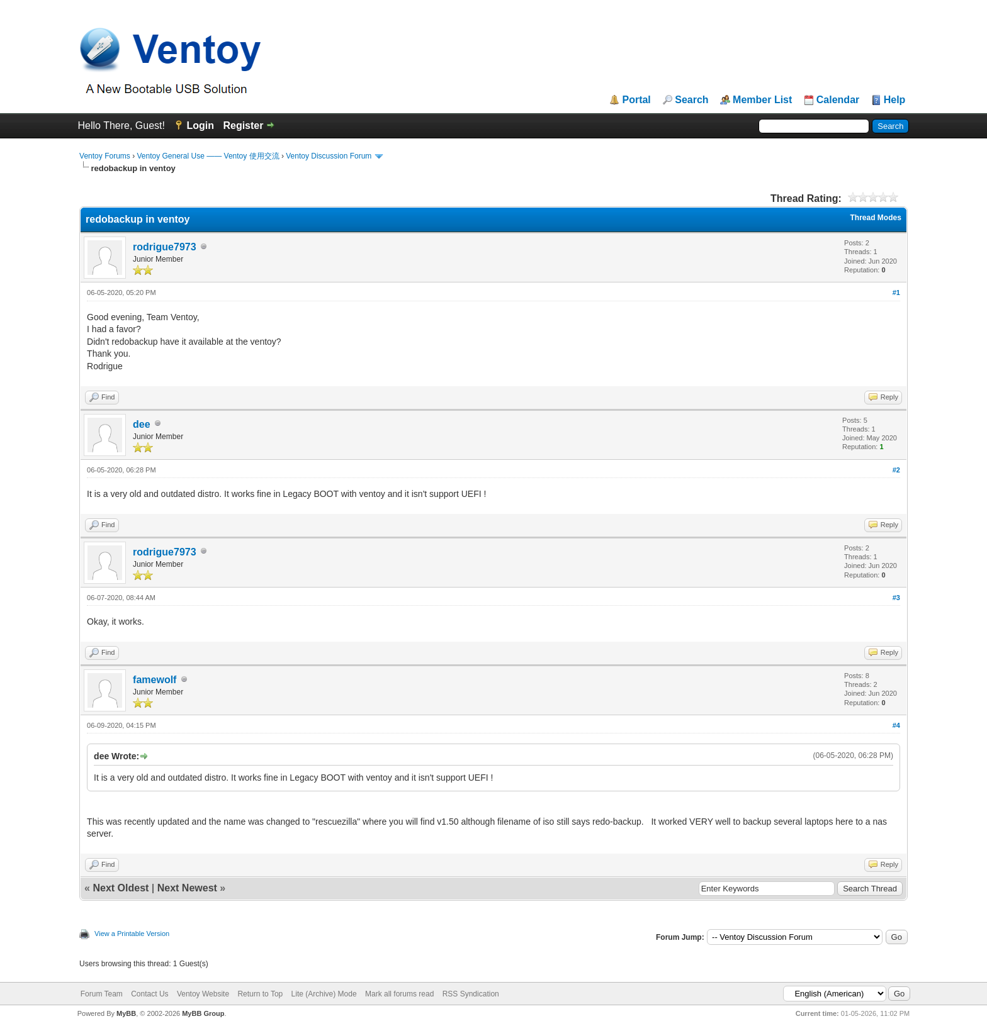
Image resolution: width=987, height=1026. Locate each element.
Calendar (837, 100)
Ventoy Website (203, 994)
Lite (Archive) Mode (324, 994)
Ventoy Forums (104, 156)
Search (691, 100)
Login (200, 125)
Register (243, 125)
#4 (896, 725)
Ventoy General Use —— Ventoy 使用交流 (208, 156)
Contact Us (149, 994)
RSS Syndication (471, 994)
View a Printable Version (131, 933)
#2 (896, 470)
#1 (896, 292)
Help (895, 100)
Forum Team (102, 994)
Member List (762, 100)
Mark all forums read (399, 994)
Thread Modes (875, 217)
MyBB (126, 1013)
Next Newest (187, 888)
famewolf (154, 679)
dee (141, 424)
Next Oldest (121, 888)
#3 (896, 597)
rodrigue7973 (164, 247)
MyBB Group (203, 1013)
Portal (636, 100)
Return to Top (260, 994)
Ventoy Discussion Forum (328, 156)
